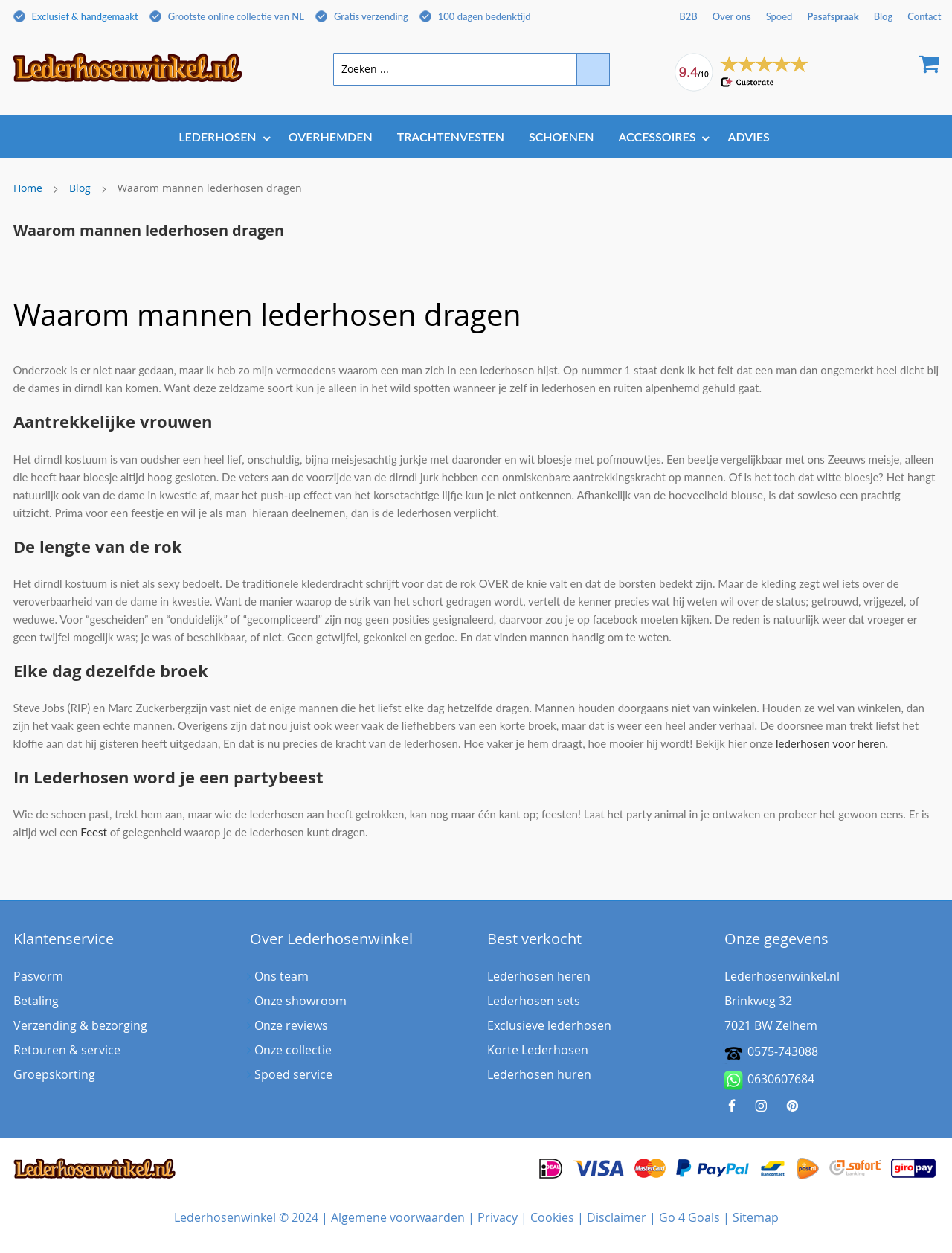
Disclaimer (616, 1217)
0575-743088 (782, 1051)
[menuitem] (221, 136)
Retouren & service (66, 1050)
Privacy (497, 1217)
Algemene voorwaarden (398, 1217)
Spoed (779, 16)
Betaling (36, 1001)
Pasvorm (38, 976)
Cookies (552, 1217)
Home (27, 188)
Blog (80, 188)
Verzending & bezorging (80, 1025)
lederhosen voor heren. (832, 743)
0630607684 (769, 1080)
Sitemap (756, 1217)
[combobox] (471, 69)
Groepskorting (54, 1074)
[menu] (476, 138)
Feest (93, 832)
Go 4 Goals (689, 1217)
